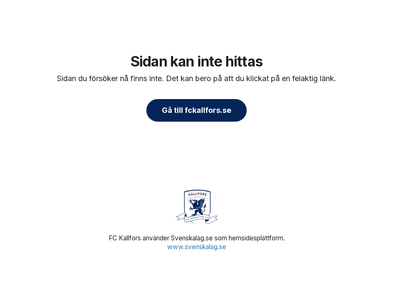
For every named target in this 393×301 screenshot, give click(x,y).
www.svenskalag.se (196, 247)
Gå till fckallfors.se (196, 110)
